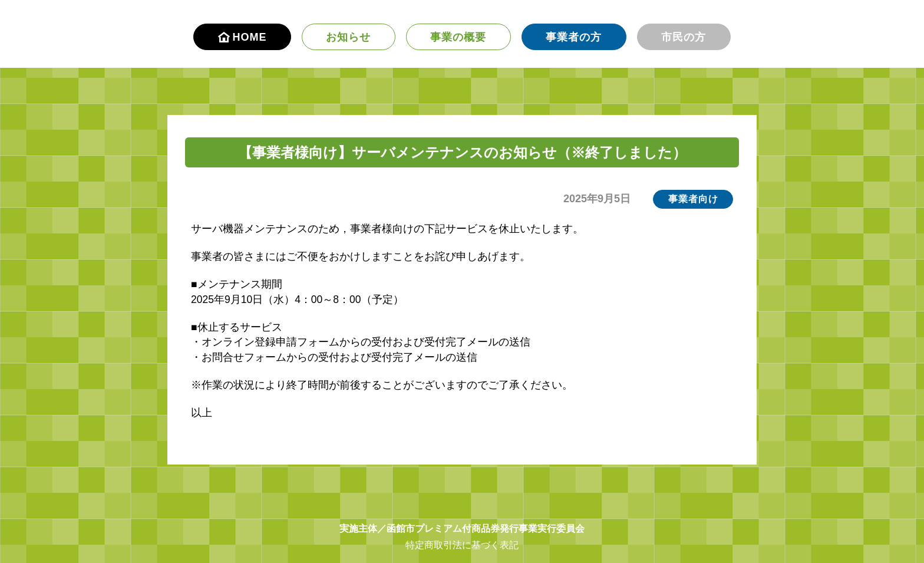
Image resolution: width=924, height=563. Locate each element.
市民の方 (683, 37)
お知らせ (348, 37)
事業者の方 (574, 37)
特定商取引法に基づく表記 (462, 545)
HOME (242, 37)
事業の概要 (458, 37)
